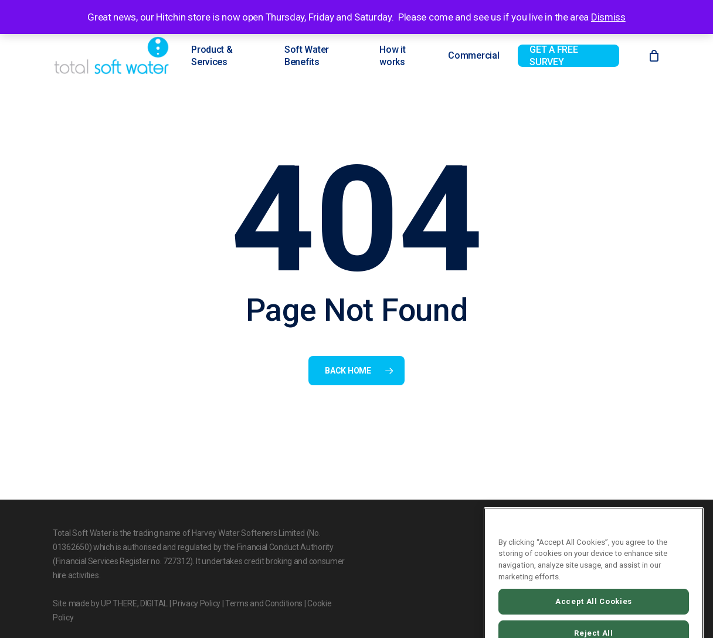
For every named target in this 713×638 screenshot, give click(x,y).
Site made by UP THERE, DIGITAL (110, 603)
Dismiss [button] (608, 17)
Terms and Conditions (264, 603)
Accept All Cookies (593, 613)
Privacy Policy (196, 603)
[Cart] (653, 55)
